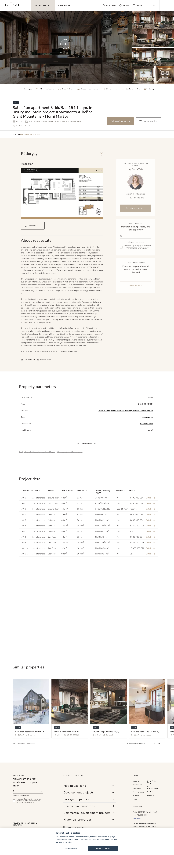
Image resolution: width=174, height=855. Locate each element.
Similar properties (131, 89)
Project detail (65, 89)
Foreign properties (88, 799)
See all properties (73, 827)
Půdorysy (26, 89)
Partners (136, 796)
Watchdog (124, 5)
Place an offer (65, 5)
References (137, 788)
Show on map (110, 89)
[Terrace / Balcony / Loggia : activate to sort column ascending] (105, 502)
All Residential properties (137, 754)
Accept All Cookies (103, 848)
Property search (43, 5)
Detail (150, 508)
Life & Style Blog (151, 782)
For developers (138, 792)
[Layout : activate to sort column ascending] (40, 502)
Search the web (109, 5)
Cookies (150, 792)
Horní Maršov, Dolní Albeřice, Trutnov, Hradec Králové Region (125, 421)
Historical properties (88, 820)
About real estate (45, 89)
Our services (137, 785)
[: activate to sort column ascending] (150, 502)
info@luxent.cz (138, 818)
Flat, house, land (88, 786)
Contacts (150, 795)
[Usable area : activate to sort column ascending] (68, 502)
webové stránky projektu (30, 134)
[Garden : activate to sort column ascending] (122, 502)
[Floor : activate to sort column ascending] (54, 502)
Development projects (88, 792)
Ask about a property (120, 121)
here (34, 802)
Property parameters (87, 89)
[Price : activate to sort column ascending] (136, 502)
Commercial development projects (88, 813)
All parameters (86, 454)
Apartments (147, 427)
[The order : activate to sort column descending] (25, 502)
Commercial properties (88, 806)
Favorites (137, 5)
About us (136, 781)
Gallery (149, 89)
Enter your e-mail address (21, 795)
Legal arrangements (152, 787)
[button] (25, 210)
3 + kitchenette (146, 434)
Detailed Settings (71, 848)
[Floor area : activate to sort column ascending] (85, 502)
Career (135, 799)
